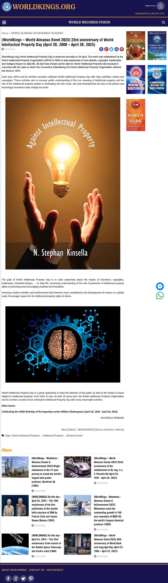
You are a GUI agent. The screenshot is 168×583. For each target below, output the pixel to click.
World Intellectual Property (26, 435)
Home (5, 33)
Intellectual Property (53, 435)
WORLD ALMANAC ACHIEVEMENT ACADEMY (37, 33)
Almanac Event (74, 435)
